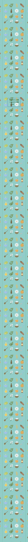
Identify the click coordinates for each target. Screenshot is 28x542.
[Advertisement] (14, 28)
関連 (13, 104)
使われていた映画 (15, 100)
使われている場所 (15, 102)
